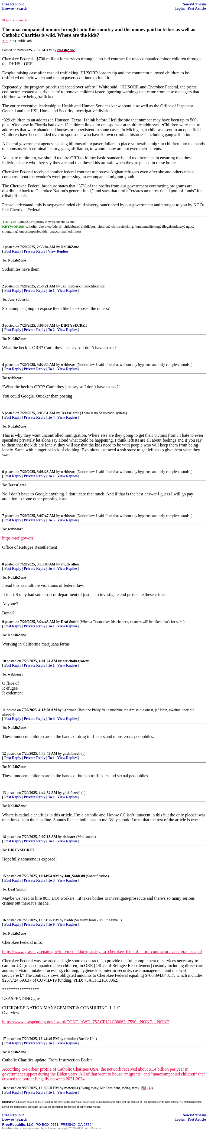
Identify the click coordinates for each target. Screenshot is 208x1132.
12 (4, 754)
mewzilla (71, 1088)
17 (4, 1039)
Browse (8, 8)
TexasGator (70, 413)
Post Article (196, 8)
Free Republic (13, 4)
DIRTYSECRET (74, 325)
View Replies (58, 251)
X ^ (5, 41)
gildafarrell (71, 754)
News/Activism (194, 4)
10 (4, 661)
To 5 (51, 520)
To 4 (51, 417)
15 (4, 876)
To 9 (51, 924)
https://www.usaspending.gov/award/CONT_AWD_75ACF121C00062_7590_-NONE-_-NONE (85, 1022)
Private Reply (35, 251)
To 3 (51, 880)
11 (4, 710)
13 (4, 793)
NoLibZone (70, 247)
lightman (70, 710)
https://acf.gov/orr (17, 538)
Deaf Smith (70, 622)
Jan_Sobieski (71, 286)
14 (4, 837)
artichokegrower (76, 661)
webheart (68, 365)
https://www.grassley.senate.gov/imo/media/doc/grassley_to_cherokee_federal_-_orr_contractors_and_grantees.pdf (102, 951)
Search (22, 8)
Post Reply (12, 251)
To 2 (51, 330)
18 (4, 1088)
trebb (68, 920)
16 (4, 920)
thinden (70, 1039)
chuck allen (70, 564)
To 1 (51, 291)
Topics (180, 8)
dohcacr (69, 837)
